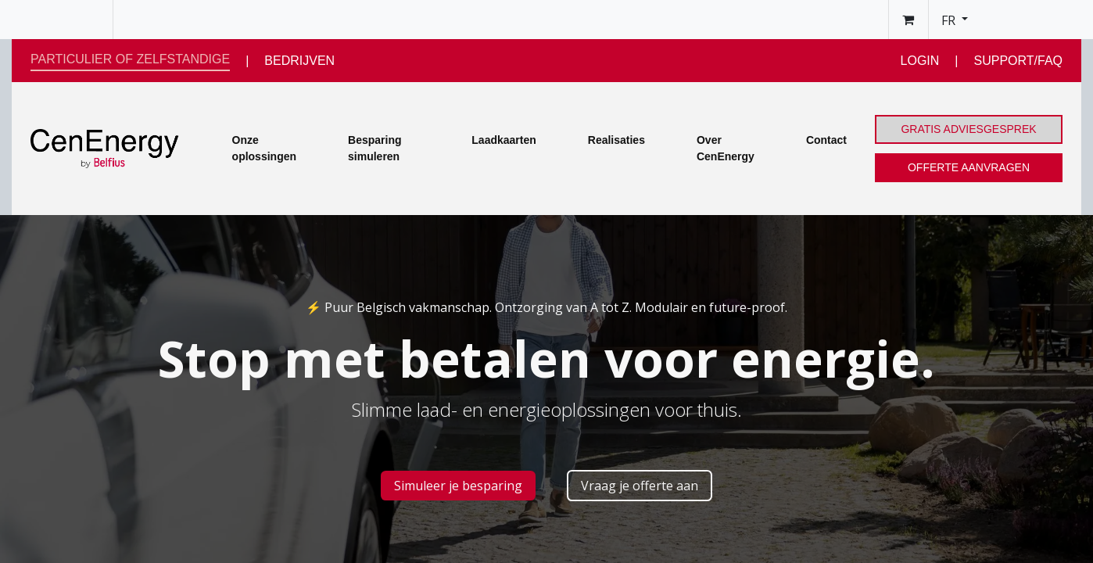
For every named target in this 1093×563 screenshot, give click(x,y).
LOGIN (920, 60)
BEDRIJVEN (299, 60)
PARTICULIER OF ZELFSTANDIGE (130, 59)
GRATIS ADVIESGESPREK (968, 129)
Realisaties (616, 140)
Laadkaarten (503, 140)
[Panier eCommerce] (908, 19)
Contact (826, 140)
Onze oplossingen (264, 148)
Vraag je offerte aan (639, 485)
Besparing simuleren (374, 148)
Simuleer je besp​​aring (458, 485)
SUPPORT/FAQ (1018, 60)
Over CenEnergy (725, 148)
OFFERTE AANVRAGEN (969, 167)
